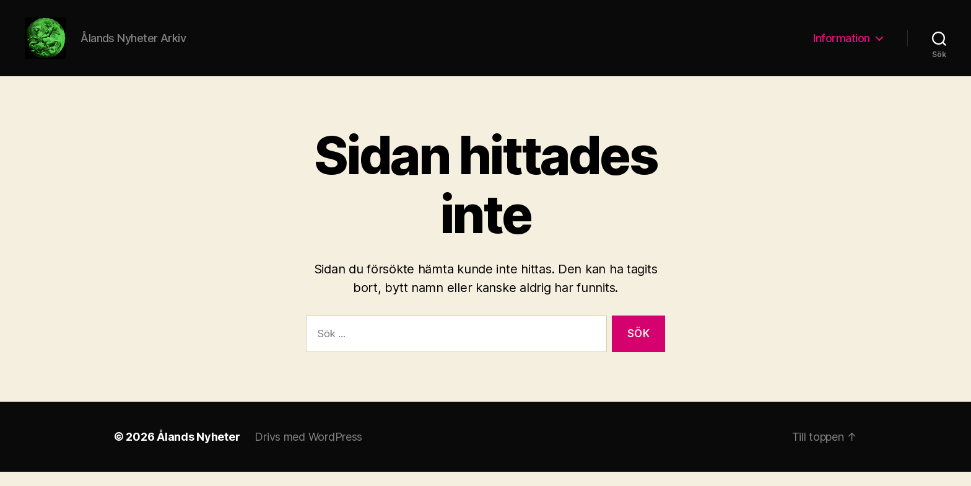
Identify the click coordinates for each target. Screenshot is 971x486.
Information (841, 44)
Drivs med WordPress (308, 450)
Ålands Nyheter (198, 450)
